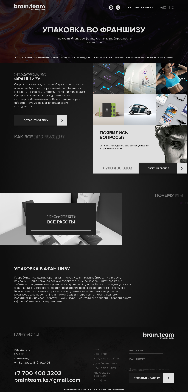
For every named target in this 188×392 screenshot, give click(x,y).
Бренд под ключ (104, 368)
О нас (97, 349)
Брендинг (100, 353)
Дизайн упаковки (69, 57)
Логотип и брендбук (25, 57)
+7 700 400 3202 (37, 373)
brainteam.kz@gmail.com (47, 379)
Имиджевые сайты (106, 358)
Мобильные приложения (160, 57)
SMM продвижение (135, 57)
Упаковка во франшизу (112, 57)
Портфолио (101, 380)
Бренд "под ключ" (89, 57)
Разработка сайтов (48, 57)
